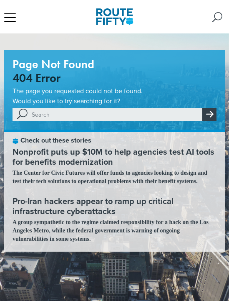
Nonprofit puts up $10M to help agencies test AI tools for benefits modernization (113, 156)
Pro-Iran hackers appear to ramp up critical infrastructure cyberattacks (93, 206)
